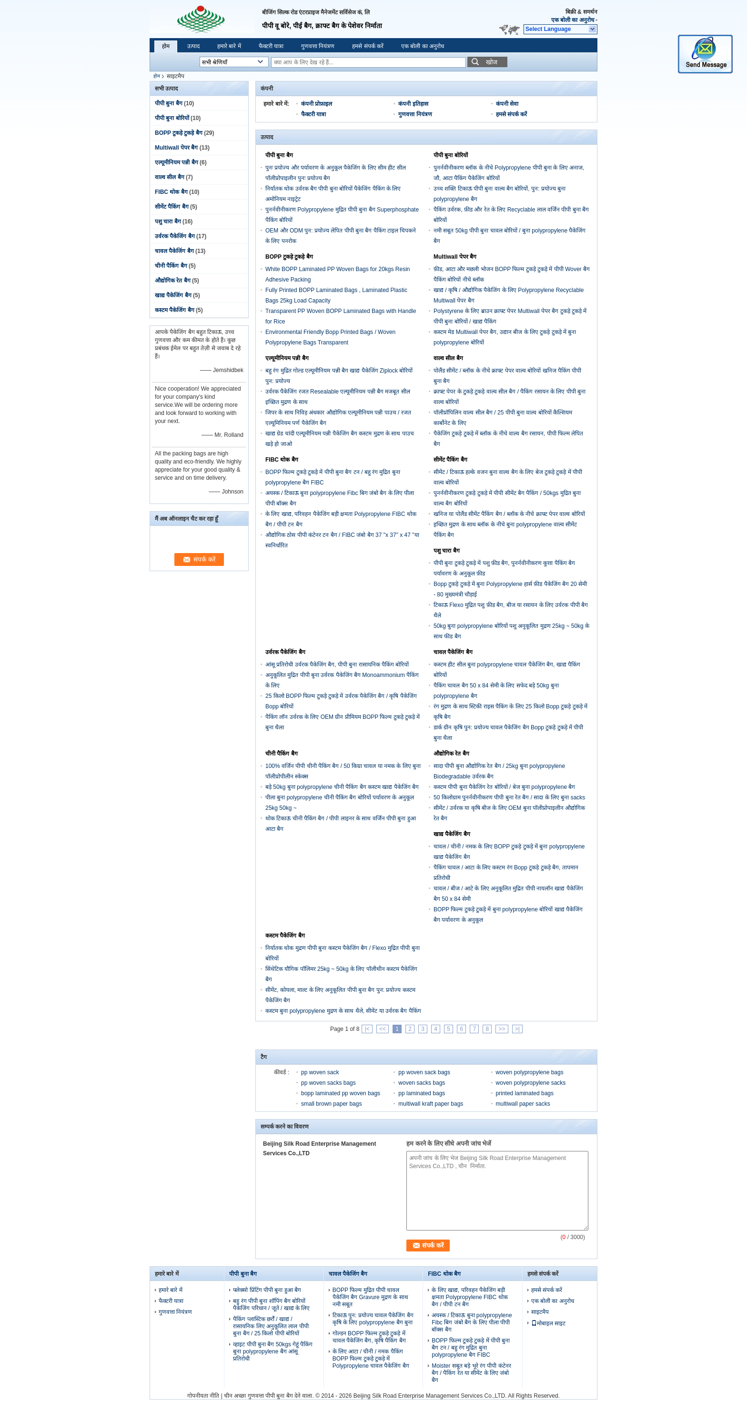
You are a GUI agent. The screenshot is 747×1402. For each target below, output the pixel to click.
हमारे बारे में (229, 46)
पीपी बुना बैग (168, 103)
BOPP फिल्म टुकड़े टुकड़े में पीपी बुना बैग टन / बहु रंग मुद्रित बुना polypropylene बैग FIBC (471, 1347)
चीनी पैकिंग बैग (171, 265)
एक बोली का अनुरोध (572, 20)
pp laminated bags (421, 1093)
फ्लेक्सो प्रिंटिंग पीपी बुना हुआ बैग (267, 1290)
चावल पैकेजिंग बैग (174, 251)
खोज (491, 62)
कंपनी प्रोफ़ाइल (316, 104)
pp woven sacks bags (328, 1082)
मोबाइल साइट (548, 1323)
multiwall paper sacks (523, 1103)
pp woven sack (320, 1072)
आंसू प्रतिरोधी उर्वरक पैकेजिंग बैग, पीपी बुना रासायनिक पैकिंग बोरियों (337, 664)
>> (501, 1029)
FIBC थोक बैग (171, 192)
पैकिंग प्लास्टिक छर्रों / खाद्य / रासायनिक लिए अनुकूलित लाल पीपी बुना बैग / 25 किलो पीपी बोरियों (270, 1326)
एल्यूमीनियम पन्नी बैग (176, 162)
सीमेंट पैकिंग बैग (172, 206)
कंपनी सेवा (507, 104)
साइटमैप (540, 1312)
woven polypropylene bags (530, 1072)
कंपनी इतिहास (413, 104)
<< (382, 1029)
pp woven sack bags (424, 1072)
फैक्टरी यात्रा (271, 46)
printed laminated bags (525, 1093)
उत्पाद (193, 46)
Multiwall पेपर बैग (176, 147)
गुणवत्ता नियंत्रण (317, 46)
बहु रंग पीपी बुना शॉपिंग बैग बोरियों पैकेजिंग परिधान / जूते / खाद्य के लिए (271, 1304)
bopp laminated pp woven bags (340, 1093)
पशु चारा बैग (168, 221)
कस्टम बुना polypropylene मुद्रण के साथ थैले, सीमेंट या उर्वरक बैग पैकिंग (343, 1011)
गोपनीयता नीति (203, 1395)
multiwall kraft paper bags (430, 1103)
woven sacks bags (421, 1082)
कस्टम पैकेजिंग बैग (174, 310)
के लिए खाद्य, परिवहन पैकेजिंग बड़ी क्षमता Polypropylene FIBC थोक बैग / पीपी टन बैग (469, 1297)
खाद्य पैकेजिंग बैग (173, 295)
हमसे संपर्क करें (368, 46)
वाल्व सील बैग (169, 177)
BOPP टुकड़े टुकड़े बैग (178, 133)
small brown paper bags (331, 1103)
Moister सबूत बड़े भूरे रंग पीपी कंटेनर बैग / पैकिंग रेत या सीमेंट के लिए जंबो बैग (471, 1372)
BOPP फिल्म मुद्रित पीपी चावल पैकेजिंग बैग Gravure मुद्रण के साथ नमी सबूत (370, 1297)
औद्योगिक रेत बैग (173, 280)
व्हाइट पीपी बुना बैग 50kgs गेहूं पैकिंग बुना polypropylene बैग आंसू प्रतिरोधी (273, 1351)
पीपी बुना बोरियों (172, 118)
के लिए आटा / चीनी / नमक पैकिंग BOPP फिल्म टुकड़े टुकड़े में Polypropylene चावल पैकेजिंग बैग (371, 1358)
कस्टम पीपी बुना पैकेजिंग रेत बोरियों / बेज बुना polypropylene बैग (504, 787)
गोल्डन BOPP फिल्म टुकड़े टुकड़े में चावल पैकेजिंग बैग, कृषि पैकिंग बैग (369, 1337)
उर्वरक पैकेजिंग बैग (175, 236)
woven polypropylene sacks (531, 1082)
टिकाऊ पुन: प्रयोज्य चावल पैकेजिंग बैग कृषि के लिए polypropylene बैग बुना (373, 1319)
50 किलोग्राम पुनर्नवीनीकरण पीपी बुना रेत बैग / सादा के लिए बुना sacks (509, 797)
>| (517, 1029)
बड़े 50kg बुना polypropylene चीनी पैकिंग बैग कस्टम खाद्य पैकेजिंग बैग (342, 787)
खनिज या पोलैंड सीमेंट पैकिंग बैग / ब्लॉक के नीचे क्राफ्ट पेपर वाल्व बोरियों (509, 514)
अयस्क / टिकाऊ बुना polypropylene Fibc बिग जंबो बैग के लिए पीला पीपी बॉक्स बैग (472, 1322)
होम (166, 46)
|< (366, 1029)
